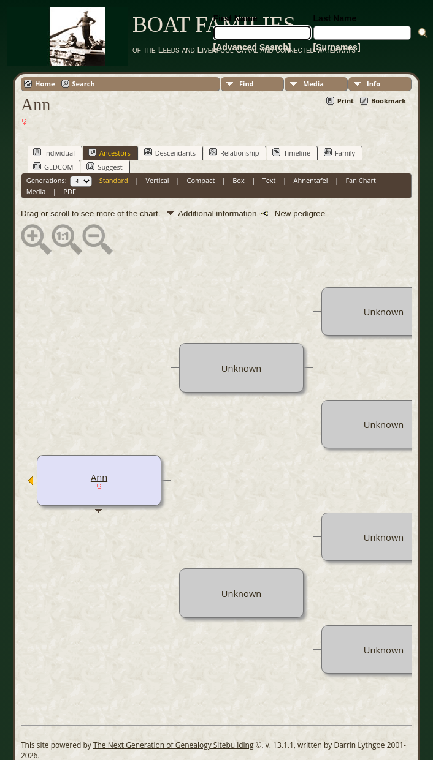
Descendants (170, 152)
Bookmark (388, 100)
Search (83, 83)
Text (269, 180)
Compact (201, 180)
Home (45, 83)
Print (345, 100)
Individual (54, 152)
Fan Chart (360, 180)
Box (238, 180)
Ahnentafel (310, 180)
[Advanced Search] (252, 47)
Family (339, 152)
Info (373, 83)
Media (313, 83)
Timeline (291, 152)
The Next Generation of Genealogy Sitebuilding (173, 745)
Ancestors (109, 152)
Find (246, 83)
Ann (99, 477)
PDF (69, 191)
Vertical (157, 180)
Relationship (234, 152)
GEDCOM (53, 166)
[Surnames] (337, 47)
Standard (113, 180)
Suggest (104, 166)
